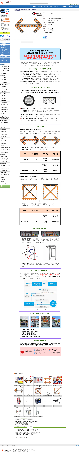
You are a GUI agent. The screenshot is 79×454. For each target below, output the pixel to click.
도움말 (76, 6)
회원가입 (69, 0)
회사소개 (46, 6)
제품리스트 (40, 6)
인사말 (51, 6)
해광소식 (71, 6)
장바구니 (77, 0)
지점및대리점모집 (64, 6)
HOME (34, 6)
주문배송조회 (73, 0)
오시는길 (56, 6)
